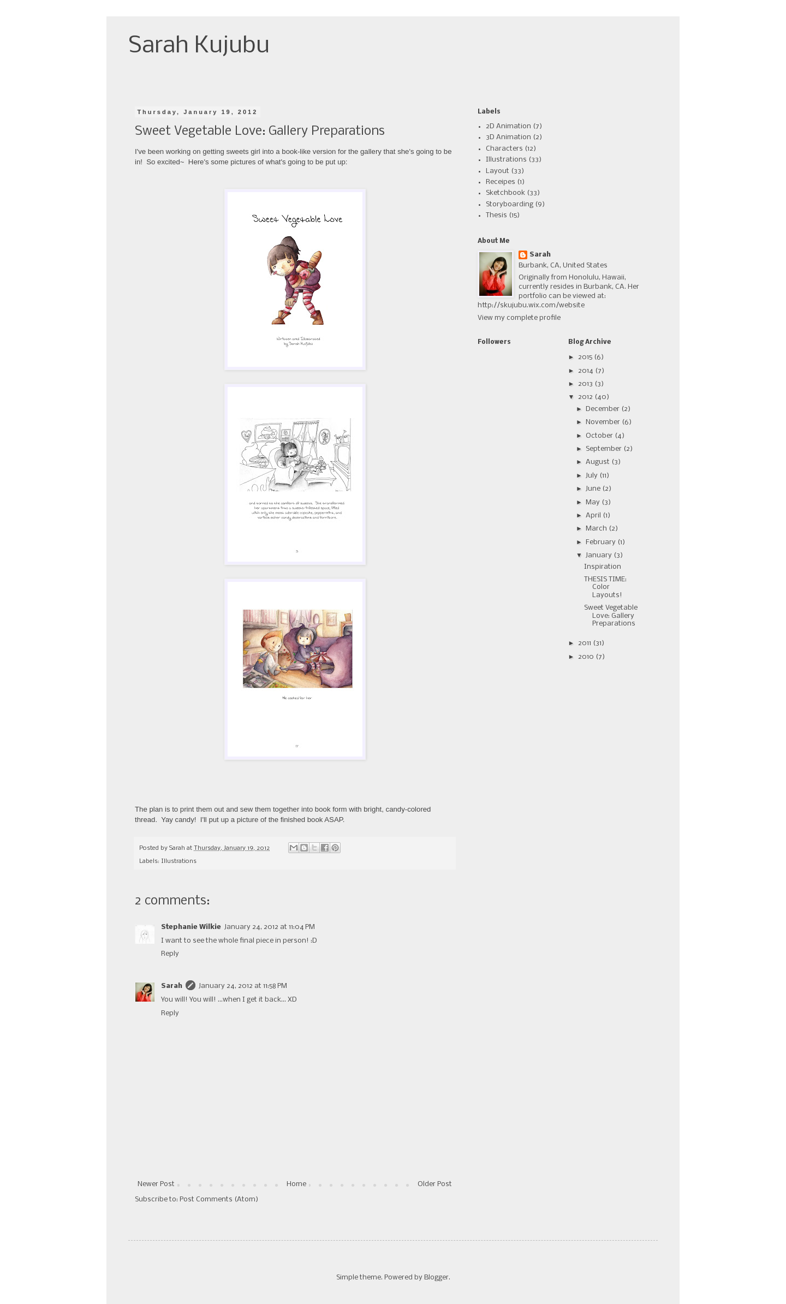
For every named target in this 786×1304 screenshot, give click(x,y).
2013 (586, 384)
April (594, 515)
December (603, 409)
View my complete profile (519, 317)
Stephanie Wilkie (191, 927)
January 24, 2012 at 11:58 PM (243, 986)
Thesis (496, 215)
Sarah (171, 986)
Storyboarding (509, 204)
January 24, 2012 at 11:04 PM (269, 927)
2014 (586, 370)
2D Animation (508, 126)
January (600, 555)
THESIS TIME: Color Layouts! (605, 587)
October (600, 435)
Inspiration (602, 566)
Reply (170, 953)
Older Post (435, 1184)
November (604, 422)
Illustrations (178, 861)
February (601, 542)
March (597, 528)
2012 (586, 397)
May (594, 502)
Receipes (500, 182)
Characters (504, 148)
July (592, 475)
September (604, 448)
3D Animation (508, 137)
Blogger (436, 1277)
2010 (587, 656)
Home (296, 1184)
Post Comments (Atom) (219, 1199)
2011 (585, 643)
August (598, 462)
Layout (497, 171)
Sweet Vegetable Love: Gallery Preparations (611, 615)
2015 (586, 357)
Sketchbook (505, 193)
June (594, 488)
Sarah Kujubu (199, 46)
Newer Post (156, 1184)
